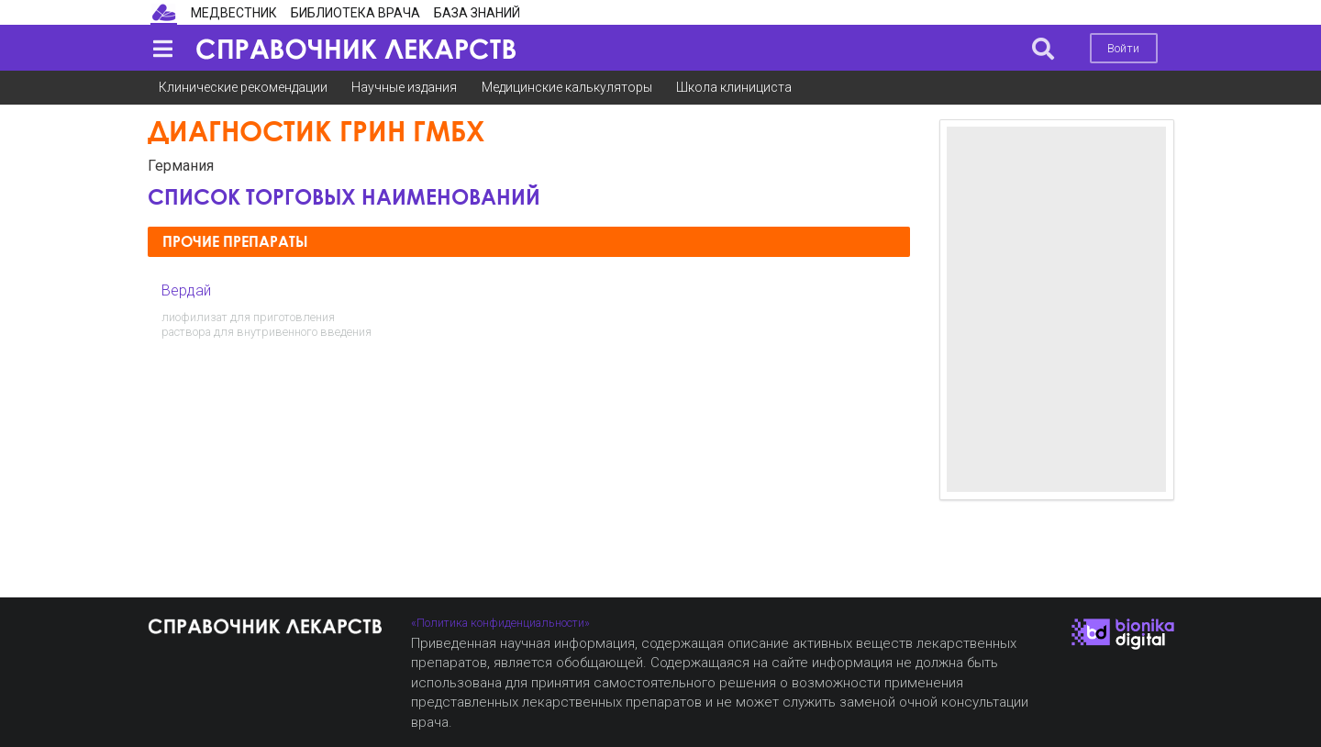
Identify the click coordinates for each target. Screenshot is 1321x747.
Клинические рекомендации (243, 87)
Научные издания (404, 87)
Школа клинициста (734, 87)
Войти (1123, 48)
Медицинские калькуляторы (567, 87)
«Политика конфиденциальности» (500, 623)
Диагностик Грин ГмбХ (316, 131)
